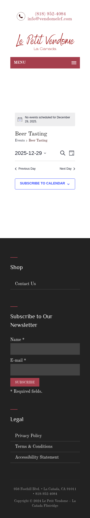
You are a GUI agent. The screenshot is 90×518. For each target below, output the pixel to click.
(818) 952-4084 (50, 14)
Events (20, 140)
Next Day (67, 168)
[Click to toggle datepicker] (30, 153)
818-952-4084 (46, 494)
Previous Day (25, 168)
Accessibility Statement (37, 457)
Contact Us (25, 284)
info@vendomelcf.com (50, 19)
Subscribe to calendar (42, 183)
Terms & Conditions (34, 447)
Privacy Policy (28, 436)
